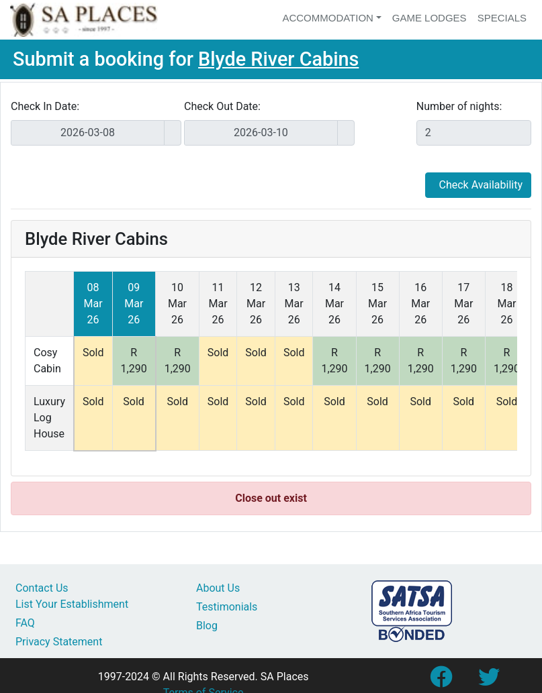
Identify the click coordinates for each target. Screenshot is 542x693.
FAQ (25, 623)
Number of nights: (459, 106)
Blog (207, 625)
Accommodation (327, 17)
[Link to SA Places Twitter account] (489, 681)
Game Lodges (429, 17)
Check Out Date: (222, 106)
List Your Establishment (71, 604)
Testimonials (226, 606)
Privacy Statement (58, 641)
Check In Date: (45, 106)
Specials (502, 17)
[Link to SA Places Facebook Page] (440, 681)
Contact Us (42, 588)
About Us (218, 588)
